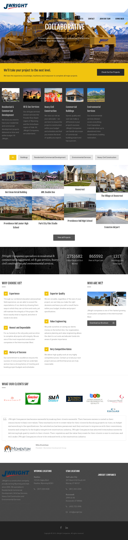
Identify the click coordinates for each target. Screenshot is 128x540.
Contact (91, 19)
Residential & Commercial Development (50, 157)
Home (33, 19)
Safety (68, 19)
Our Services (56, 19)
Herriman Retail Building (16, 192)
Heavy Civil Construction (106, 157)
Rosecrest (80, 189)
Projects (79, 19)
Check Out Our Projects (111, 72)
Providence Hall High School (80, 220)
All (13, 157)
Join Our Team (105, 19)
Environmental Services (81, 157)
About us (43, 19)
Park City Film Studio (48, 223)
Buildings (24, 157)
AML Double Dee (48, 192)
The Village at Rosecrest (112, 195)
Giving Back (119, 19)
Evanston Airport (112, 227)
